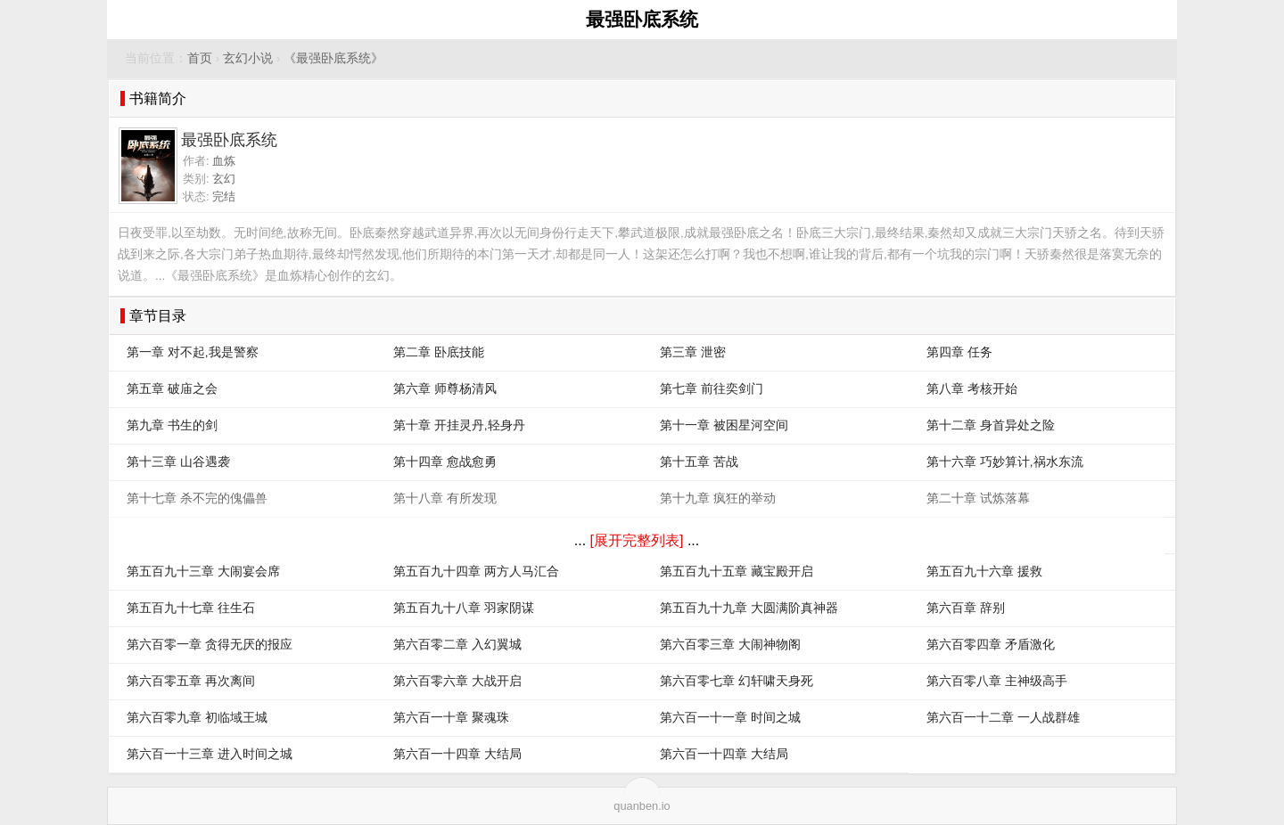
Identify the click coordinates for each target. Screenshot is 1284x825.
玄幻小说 (248, 58)
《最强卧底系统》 (333, 58)
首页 (199, 58)
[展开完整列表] (637, 540)
